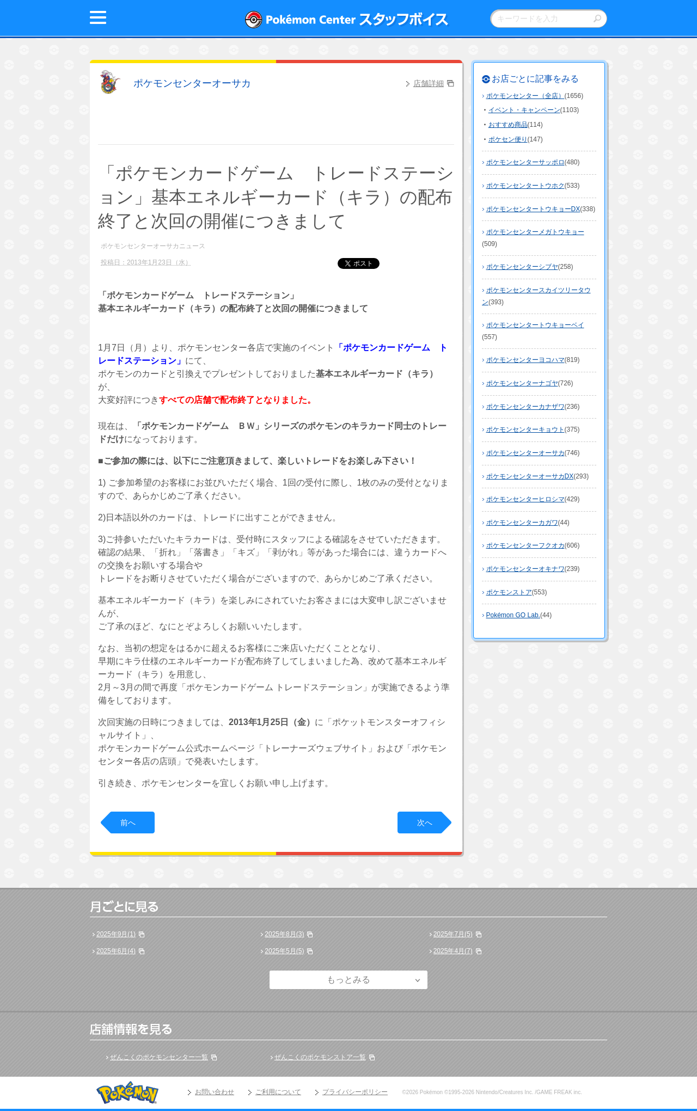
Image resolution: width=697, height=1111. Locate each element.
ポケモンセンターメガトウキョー (535, 232)
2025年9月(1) (116, 934)
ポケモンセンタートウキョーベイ (535, 325)
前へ (128, 822)
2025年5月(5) (284, 951)
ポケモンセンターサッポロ (525, 162)
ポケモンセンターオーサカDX (530, 476)
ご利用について (278, 1092)
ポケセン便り (508, 139)
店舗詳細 (428, 83)
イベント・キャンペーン (524, 110)
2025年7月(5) (453, 934)
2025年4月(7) (453, 951)
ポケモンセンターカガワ (522, 522)
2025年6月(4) (116, 951)
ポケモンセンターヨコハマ (525, 360)
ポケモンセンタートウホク (525, 185)
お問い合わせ (214, 1092)
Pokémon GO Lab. (513, 615)
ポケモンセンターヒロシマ (525, 499)
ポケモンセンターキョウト (525, 429)
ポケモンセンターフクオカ (525, 545)
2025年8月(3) (284, 934)
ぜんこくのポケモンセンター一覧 (159, 1057)
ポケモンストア (509, 592)
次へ (424, 822)
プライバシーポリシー (355, 1092)
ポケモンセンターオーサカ (192, 83)
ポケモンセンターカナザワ (525, 406)
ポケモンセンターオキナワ (525, 569)
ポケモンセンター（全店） (525, 96)
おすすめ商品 (508, 124)
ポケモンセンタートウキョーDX (533, 209)
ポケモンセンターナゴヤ (522, 383)
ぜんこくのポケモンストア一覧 (320, 1057)
